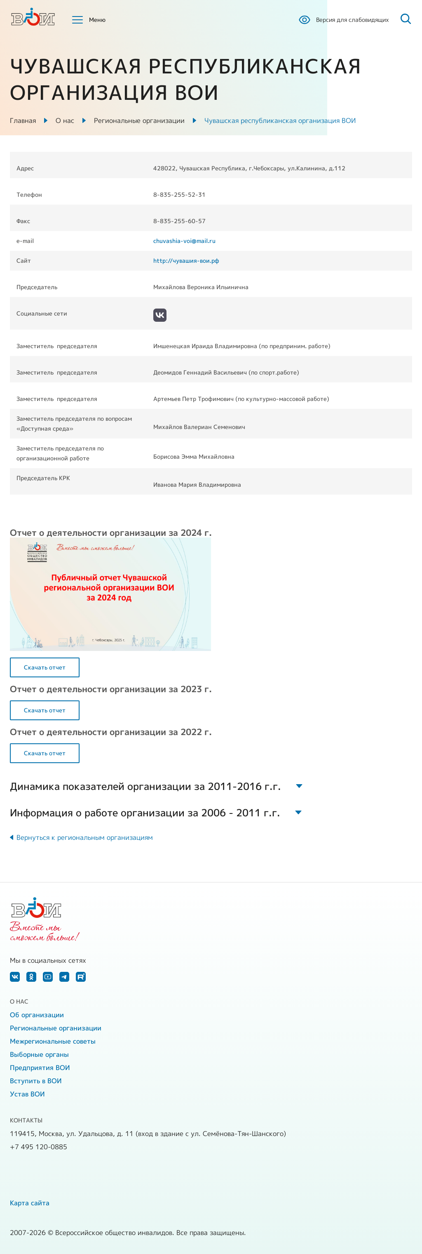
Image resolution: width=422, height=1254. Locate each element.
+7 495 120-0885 (38, 1146)
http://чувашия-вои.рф (186, 260)
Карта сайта (29, 1202)
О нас (65, 120)
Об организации (37, 1014)
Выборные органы (39, 1054)
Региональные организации (139, 120)
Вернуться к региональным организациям (84, 837)
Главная (23, 120)
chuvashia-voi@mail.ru (184, 241)
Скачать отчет (45, 667)
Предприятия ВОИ (40, 1067)
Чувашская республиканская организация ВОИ (280, 120)
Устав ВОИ (27, 1093)
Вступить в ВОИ (36, 1080)
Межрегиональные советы (53, 1041)
